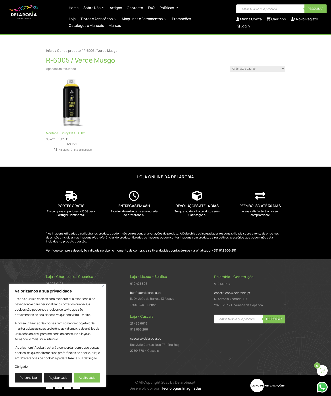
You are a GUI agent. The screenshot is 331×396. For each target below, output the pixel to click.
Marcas (115, 26)
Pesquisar (315, 9)
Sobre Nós (91, 8)
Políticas (167, 8)
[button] (72, 149)
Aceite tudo (87, 377)
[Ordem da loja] (257, 69)
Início (50, 50)
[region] (57, 335)
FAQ (151, 8)
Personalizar (28, 377)
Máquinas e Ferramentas (142, 19)
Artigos (116, 8)
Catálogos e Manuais (86, 26)
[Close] (103, 286)
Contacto (135, 8)
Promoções (181, 19)
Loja (72, 19)
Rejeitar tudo (58, 377)
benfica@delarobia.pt (145, 292)
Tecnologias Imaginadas (181, 388)
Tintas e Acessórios (97, 19)
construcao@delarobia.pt (232, 293)
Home (74, 8)
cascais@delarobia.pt (145, 338)
